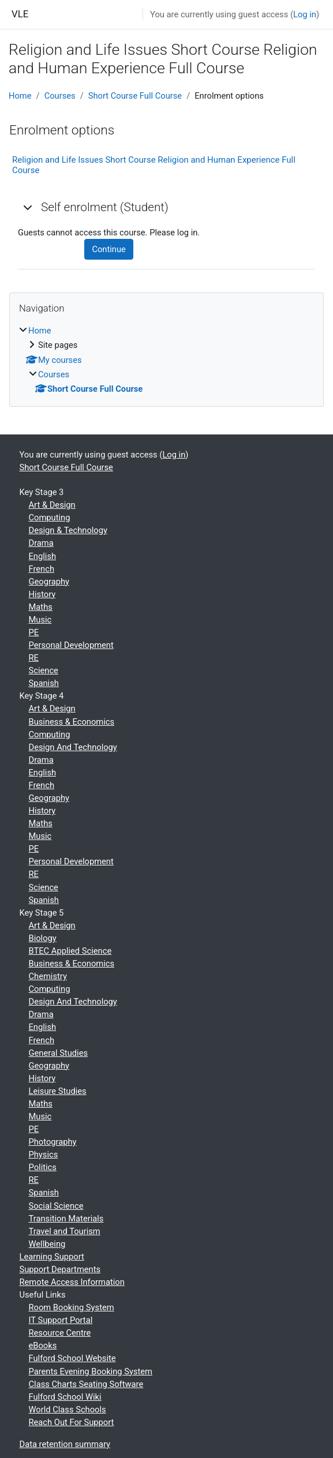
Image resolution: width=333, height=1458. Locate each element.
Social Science (56, 1206)
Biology (43, 938)
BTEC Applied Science (70, 951)
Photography (53, 1142)
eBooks (43, 1345)
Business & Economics (72, 722)
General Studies (58, 1053)
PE (34, 632)
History (42, 594)
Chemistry (48, 976)
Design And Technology (73, 747)
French (42, 569)
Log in (304, 14)
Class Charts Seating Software (86, 1384)
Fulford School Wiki (65, 1397)
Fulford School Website (72, 1358)
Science (43, 670)
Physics (43, 1154)
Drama (41, 543)
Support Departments (60, 1269)
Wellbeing (47, 1244)
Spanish (44, 683)
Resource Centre (60, 1333)
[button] (28, 207)
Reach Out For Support (71, 1422)
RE (34, 658)
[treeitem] (166, 359)
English (43, 556)
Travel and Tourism (64, 1231)
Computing (49, 517)
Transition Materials (66, 1218)
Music (40, 619)
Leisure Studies (58, 1091)
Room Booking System (71, 1307)
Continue (108, 249)
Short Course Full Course (135, 96)
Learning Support (52, 1256)
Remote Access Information (72, 1282)
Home (20, 96)
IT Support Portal (61, 1320)
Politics (43, 1167)
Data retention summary (65, 1444)
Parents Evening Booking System (90, 1371)
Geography (49, 581)
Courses (60, 96)
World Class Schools (67, 1409)
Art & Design (52, 505)
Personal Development (71, 645)
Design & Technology (68, 530)
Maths (41, 607)
